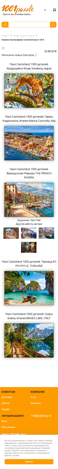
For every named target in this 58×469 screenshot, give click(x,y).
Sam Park (35, 220)
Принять (29, 462)
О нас (33, 397)
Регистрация (8, 427)
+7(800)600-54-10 (41, 415)
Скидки (5, 409)
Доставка (7, 397)
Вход (4, 421)
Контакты (36, 403)
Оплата (5, 403)
